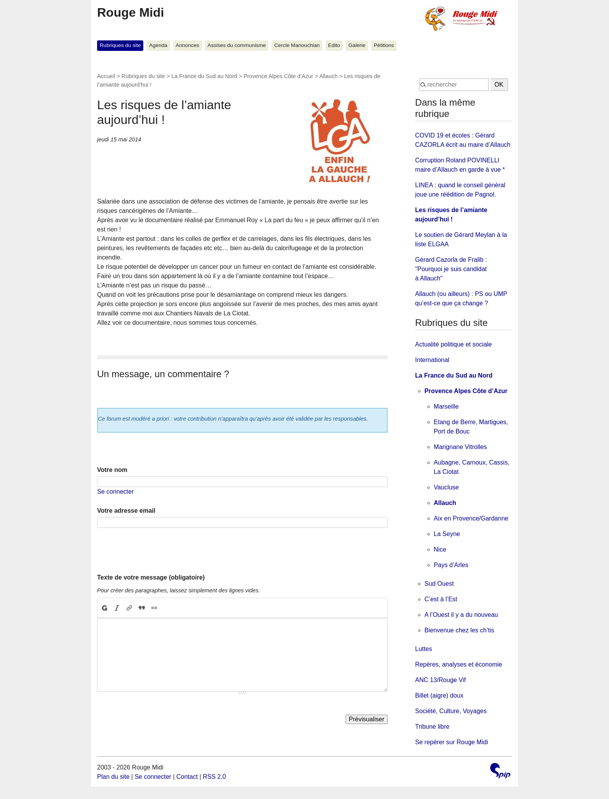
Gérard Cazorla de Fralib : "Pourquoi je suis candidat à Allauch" (451, 269)
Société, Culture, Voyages (451, 711)
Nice (440, 549)
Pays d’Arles (451, 565)
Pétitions (384, 45)
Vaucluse (446, 487)
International (432, 360)
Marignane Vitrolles (460, 447)
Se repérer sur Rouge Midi (451, 742)
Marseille (446, 406)
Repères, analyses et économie (458, 664)
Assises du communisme (236, 45)
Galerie (356, 45)
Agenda (158, 45)
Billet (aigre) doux (439, 695)
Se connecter (115, 491)
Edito (334, 45)
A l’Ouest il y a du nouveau (461, 614)
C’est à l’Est (441, 599)
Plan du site (113, 776)
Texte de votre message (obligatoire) (151, 577)
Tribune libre (432, 726)
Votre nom (112, 470)
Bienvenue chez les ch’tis (459, 630)
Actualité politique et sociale (453, 344)
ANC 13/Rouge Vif (440, 680)
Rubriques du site (120, 45)
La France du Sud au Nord (204, 76)
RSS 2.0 (214, 776)
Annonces (187, 45)
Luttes (423, 649)
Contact (187, 776)
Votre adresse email (126, 510)
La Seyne (447, 534)
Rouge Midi (130, 12)
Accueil (106, 76)
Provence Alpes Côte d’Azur (278, 76)
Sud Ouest (439, 583)
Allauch (328, 76)
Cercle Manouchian (297, 45)
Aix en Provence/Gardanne (471, 518)
